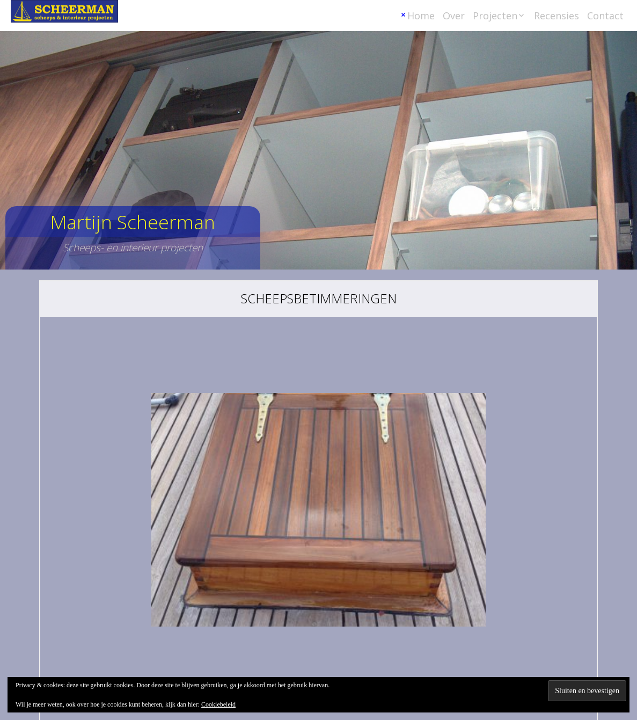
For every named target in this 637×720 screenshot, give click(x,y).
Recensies (556, 15)
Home (421, 15)
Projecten (495, 15)
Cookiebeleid (218, 704)
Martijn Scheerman (132, 222)
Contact (605, 15)
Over (454, 15)
